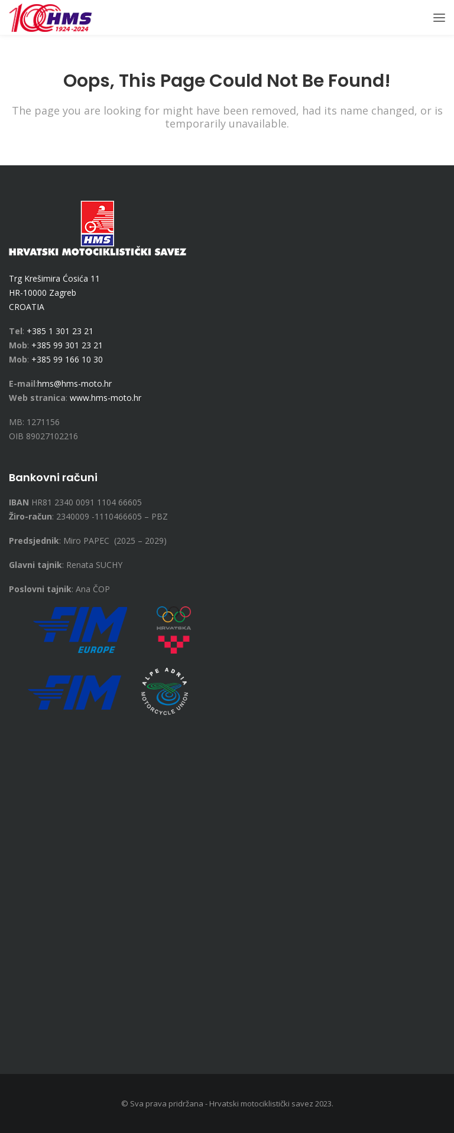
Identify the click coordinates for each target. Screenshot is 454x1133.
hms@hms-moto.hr (74, 383)
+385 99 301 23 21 (67, 345)
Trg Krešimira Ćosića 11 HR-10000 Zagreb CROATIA (54, 292)
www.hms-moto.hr (105, 397)
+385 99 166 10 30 (67, 359)
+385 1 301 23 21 (60, 331)
